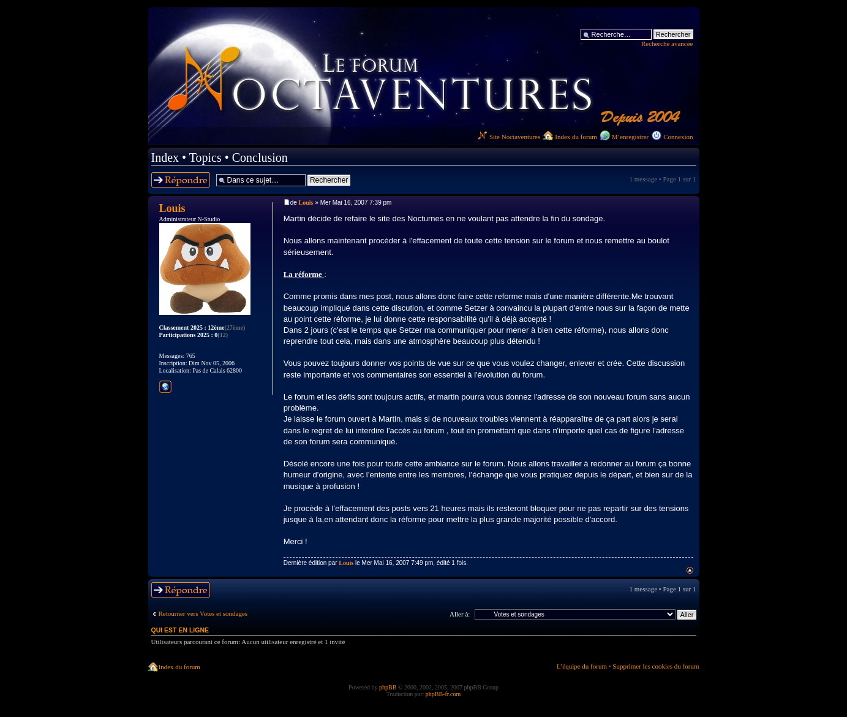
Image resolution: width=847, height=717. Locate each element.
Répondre (180, 180)
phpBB (387, 687)
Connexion (678, 136)
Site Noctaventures (509, 136)
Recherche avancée (667, 43)
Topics (205, 157)
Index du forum (576, 136)
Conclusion (260, 157)
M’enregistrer (630, 136)
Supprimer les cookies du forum (655, 666)
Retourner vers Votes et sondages (203, 613)
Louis (306, 202)
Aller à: (460, 614)
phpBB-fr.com (443, 694)
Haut (690, 570)
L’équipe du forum (582, 666)
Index (165, 157)
